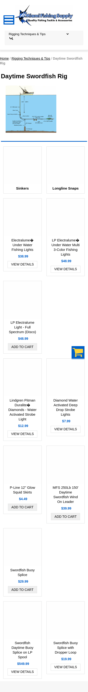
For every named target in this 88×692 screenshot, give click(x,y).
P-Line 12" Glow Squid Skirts (22, 489)
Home (4, 58)
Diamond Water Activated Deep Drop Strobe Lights (66, 407)
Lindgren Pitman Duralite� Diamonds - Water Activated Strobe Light (22, 409)
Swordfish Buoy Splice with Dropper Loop (65, 647)
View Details (22, 264)
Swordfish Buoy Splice (22, 572)
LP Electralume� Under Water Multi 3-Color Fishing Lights (65, 247)
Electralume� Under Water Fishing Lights (22, 245)
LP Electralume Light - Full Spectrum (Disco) (22, 327)
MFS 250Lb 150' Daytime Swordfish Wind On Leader (66, 494)
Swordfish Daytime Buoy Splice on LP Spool (22, 650)
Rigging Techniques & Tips (30, 58)
